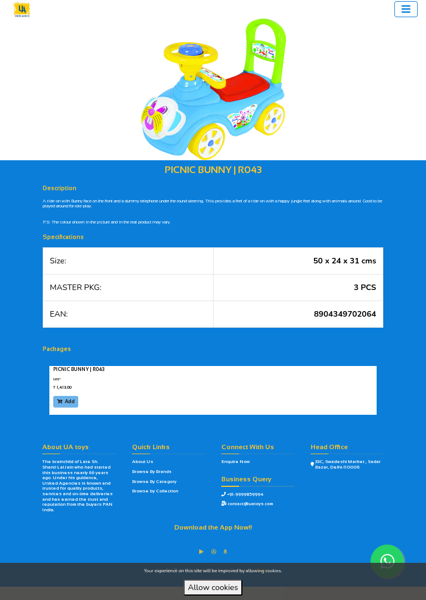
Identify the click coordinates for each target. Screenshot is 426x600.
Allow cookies (213, 587)
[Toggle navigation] (406, 9)
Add (66, 401)
